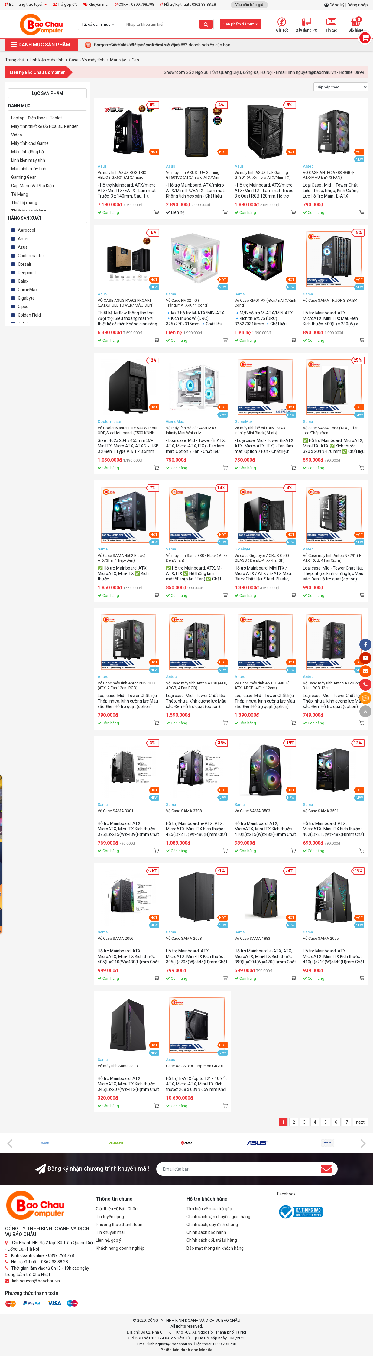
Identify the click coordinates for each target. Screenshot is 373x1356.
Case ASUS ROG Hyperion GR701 (195, 1066)
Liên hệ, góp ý (108, 1240)
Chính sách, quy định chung (212, 1224)
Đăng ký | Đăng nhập (348, 4)
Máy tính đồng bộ (27, 151)
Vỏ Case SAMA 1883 (252, 938)
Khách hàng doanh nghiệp (120, 1248)
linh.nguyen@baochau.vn (36, 1280)
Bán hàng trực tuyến (26, 4)
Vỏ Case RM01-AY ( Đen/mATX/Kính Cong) (265, 302)
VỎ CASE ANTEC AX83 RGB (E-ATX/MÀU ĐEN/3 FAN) (329, 175)
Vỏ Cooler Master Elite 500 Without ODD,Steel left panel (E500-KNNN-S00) (127, 430)
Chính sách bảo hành (206, 1232)
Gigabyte (26, 298)
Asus (23, 247)
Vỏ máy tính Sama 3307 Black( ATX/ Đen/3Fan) (196, 558)
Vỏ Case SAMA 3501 (321, 811)
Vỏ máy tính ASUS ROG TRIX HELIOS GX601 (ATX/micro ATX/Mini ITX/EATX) (122, 175)
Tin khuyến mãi (110, 1232)
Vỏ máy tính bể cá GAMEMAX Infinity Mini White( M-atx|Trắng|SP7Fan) (191, 430)
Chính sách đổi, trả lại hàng (211, 1240)
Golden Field (29, 315)
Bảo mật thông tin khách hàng (215, 1248)
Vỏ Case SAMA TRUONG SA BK (330, 300)
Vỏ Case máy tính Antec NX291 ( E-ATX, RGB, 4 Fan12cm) (332, 558)
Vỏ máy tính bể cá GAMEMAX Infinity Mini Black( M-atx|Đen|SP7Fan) (260, 430)
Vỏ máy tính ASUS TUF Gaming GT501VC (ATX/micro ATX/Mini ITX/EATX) (192, 175)
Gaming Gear (23, 177)
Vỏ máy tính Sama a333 (118, 1066)
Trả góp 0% (65, 4)
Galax (23, 281)
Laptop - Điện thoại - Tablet (36, 117)
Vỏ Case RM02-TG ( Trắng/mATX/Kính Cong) (187, 302)
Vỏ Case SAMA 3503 (252, 811)
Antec (23, 238)
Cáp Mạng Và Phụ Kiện (32, 185)
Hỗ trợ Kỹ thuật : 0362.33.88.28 (188, 4)
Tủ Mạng (19, 194)
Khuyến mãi (96, 4)
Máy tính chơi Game (30, 143)
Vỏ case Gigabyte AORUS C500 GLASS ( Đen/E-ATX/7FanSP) (262, 558)
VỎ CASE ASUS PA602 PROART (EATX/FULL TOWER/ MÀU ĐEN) (126, 302)
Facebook (286, 1193)
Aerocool (26, 230)
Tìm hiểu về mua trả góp (209, 1208)
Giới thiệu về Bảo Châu (117, 1208)
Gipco (23, 306)
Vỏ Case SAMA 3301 (115, 811)
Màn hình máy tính (28, 168)
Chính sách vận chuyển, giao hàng (218, 1216)
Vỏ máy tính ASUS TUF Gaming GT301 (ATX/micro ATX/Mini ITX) (263, 175)
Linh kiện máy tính (28, 160)
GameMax (27, 289)
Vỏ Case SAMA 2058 (184, 938)
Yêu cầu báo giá (249, 4)
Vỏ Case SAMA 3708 (184, 811)
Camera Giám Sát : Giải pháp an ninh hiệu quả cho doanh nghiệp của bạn (162, 44)
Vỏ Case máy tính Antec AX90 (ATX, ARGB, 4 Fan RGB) (196, 685)
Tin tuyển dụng (110, 1216)
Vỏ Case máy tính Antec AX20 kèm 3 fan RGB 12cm (332, 685)
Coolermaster (31, 255)
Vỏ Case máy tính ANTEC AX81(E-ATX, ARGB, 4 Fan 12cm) (263, 685)
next (360, 1122)
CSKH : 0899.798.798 (134, 4)
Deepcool (27, 272)
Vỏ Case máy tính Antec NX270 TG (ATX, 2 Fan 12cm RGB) (127, 685)
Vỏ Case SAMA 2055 (321, 938)
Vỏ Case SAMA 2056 (115, 938)
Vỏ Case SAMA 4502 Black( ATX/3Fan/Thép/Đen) (121, 558)
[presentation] (9, 1143)
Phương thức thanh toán (119, 1224)
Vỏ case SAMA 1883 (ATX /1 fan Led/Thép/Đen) (330, 430)
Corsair (24, 264)
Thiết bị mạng (24, 202)
